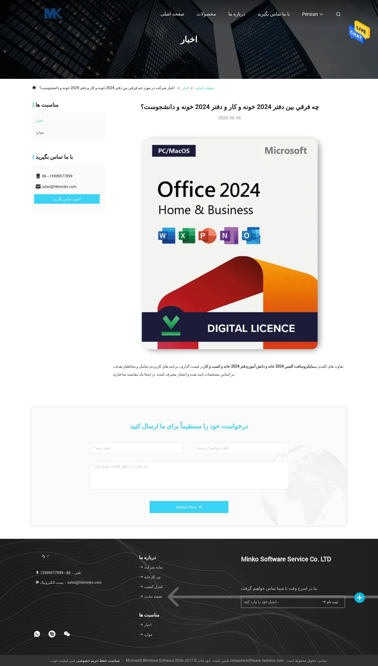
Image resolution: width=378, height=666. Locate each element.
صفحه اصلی (172, 14)
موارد (40, 132)
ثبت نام (330, 602)
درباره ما (236, 14)
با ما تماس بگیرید (274, 14)
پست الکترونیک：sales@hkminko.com (68, 582)
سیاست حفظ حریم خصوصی (98, 660)
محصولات (206, 14)
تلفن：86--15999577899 (58, 573)
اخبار (186, 88)
